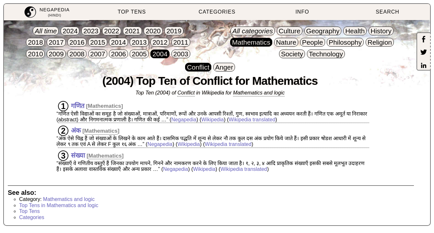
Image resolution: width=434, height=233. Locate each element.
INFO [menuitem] (302, 12)
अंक (76, 130)
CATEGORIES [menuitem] (217, 12)
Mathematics (104, 106)
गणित (77, 105)
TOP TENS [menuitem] (132, 12)
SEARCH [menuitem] (387, 12)
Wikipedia (212, 119)
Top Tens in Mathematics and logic (58, 205)
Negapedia (183, 119)
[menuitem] (46, 12)
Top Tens (29, 211)
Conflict (185, 92)
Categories (31, 217)
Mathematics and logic (259, 92)
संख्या (78, 155)
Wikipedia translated (252, 119)
